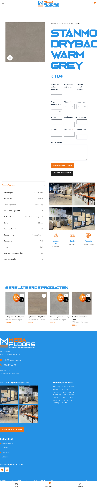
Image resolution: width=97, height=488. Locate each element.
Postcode (68, 130)
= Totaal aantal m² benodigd (80, 87)
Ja (42, 211)
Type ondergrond (56, 104)
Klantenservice (7, 442)
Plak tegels (75, 23)
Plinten (67, 102)
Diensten (5, 450)
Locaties (5, 455)
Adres (54, 130)
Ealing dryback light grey (15, 316)
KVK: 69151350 (5, 370)
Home (53, 23)
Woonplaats (81, 131)
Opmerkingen (56, 142)
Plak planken (41, 320)
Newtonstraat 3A (6, 351)
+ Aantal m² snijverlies (68, 86)
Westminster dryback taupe (80, 318)
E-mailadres (82, 117)
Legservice (81, 102)
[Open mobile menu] (3, 3)
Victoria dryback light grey (58, 318)
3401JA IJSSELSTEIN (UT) (9, 354)
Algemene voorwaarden (74, 479)
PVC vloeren (63, 23)
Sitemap (54, 479)
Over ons (5, 446)
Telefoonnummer (69, 118)
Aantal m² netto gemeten (55, 88)
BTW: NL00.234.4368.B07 (9, 373)
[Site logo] (48, 3)
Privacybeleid (91, 479)
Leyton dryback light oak (37, 316)
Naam (54, 117)
